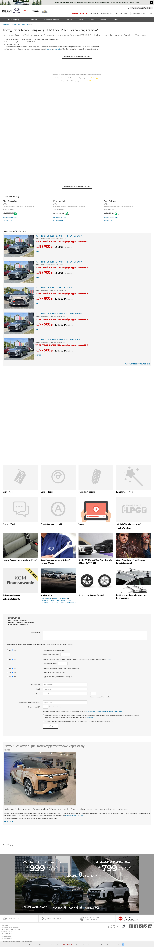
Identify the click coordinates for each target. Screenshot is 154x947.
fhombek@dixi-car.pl (59, 217)
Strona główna (6, 24)
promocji (49, 49)
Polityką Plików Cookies (69, 945)
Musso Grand (45, 603)
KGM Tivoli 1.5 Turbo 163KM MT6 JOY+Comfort (59, 235)
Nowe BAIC (34, 19)
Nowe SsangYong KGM (15, 19)
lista (109, 659)
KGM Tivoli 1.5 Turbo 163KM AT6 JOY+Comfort (59, 313)
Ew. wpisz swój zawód (50, 663)
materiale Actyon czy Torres (74, 815)
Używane (69, 19)
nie (14, 650)
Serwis (81, 19)
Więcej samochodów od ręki (137, 364)
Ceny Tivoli (7, 492)
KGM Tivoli (25, 24)
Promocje (94, 13)
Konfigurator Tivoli (124, 492)
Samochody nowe (16, 24)
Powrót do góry (7, 845)
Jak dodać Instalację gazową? (128, 524)
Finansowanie (106, 13)
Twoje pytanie (35, 632)
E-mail (38, 689)
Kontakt (115, 19)
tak (9, 650)
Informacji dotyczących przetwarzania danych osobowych (103, 711)
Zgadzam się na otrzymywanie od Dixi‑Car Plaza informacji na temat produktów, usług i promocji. (78, 721)
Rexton (68, 601)
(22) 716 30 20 (8, 938)
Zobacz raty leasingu (11, 595)
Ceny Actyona (8, 821)
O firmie (103, 19)
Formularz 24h (7, 220)
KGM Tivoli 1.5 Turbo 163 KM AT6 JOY (54, 287)
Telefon (37, 694)
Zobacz (38, 251)
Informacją (89, 717)
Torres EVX (44, 601)
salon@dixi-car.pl (6, 936)
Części (92, 19)
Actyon (52, 601)
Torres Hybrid (63, 598)
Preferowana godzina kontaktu (100, 697)
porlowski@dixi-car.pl (111, 217)
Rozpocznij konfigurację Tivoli (77, 56)
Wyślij (50, 726)
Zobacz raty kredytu (11, 599)
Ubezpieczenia (121, 13)
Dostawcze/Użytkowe (51, 19)
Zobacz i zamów (134, 2)
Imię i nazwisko (35, 684)
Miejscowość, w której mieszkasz (29, 702)
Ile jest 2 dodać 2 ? (34, 707)
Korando (49, 598)
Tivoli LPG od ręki (123, 528)
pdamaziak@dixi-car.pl (10, 217)
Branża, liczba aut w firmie (51, 654)
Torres (55, 598)
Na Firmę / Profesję (79, 13)
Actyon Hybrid (60, 601)
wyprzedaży (56, 49)
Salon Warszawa (8, 209)
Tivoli (42, 598)
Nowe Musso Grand (57, 603)
